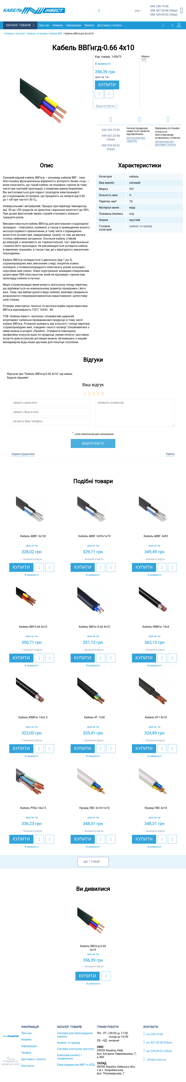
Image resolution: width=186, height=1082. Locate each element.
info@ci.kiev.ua (154, 1059)
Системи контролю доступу (75, 1048)
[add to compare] (109, 93)
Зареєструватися (23, 454)
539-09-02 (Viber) (164, 15)
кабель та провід (140, 226)
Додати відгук (105, 105)
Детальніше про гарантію (136, 139)
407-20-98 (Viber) (164, 11)
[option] (46, 104)
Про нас (44, 25)
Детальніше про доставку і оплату (165, 143)
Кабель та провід (68, 1042)
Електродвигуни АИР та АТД (76, 1064)
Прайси (89, 25)
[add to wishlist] (99, 93)
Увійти (170, 454)
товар (95, 861)
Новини (58, 25)
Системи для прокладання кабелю (74, 1034)
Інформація (73, 25)
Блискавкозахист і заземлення (69, 1056)
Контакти (27, 1065)
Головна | (9, 33)
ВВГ (144, 59)
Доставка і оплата (110, 25)
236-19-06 (159, 6)
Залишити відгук (32, 558)
